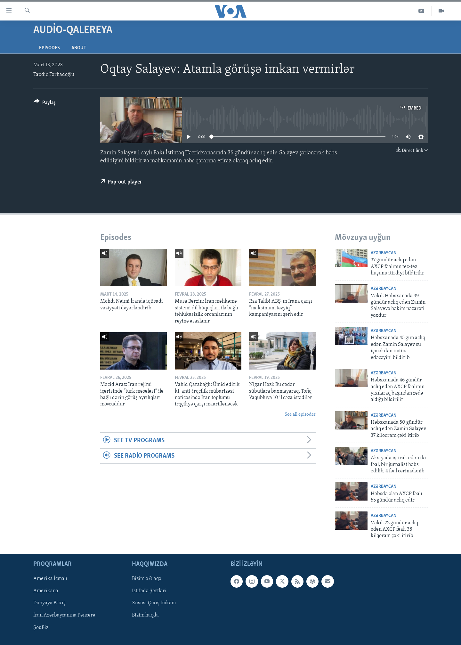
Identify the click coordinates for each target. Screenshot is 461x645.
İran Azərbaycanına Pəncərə (64, 615)
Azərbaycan (383, 253)
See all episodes (300, 414)
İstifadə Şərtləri (149, 590)
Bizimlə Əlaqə (146, 578)
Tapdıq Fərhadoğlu (53, 74)
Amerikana (45, 590)
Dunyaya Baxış (49, 603)
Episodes (49, 48)
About (78, 48)
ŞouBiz (40, 627)
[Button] (45, 103)
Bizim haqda (145, 615)
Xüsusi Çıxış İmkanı (154, 603)
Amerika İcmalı (50, 578)
